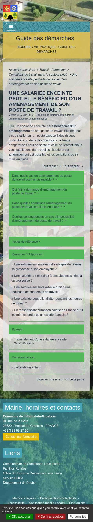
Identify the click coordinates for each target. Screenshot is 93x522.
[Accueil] (10, 11)
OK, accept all (19, 516)
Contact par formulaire (20, 436)
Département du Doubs (19, 482)
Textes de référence (25, 241)
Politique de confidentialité (58, 498)
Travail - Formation (53, 69)
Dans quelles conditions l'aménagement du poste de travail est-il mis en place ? (42, 205)
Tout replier (52, 166)
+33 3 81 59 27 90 (15, 430)
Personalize (78, 516)
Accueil (24, 47)
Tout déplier (73, 166)
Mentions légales (24, 498)
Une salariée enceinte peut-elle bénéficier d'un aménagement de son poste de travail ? (43, 79)
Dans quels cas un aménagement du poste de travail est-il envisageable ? (42, 177)
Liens (12, 452)
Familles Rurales (14, 468)
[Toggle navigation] (11, 27)
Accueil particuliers (22, 69)
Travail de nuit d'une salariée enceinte (40, 339)
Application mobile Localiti (47, 503)
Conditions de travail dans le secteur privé (38, 74)
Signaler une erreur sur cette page (60, 379)
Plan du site (77, 503)
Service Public (13, 478)
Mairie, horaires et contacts (42, 407)
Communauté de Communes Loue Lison (31, 463)
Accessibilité (16, 503)
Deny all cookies (50, 516)
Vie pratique (45, 47)
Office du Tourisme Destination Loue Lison (32, 473)
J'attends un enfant (27, 367)
